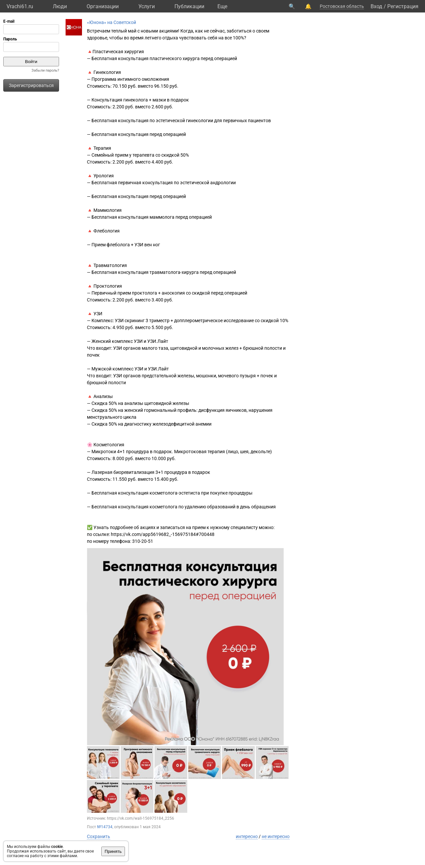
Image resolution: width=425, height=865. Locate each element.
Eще (222, 6)
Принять (113, 851)
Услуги (146, 6)
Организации (103, 6)
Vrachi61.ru (20, 6)
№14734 (104, 827)
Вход (376, 6)
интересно (247, 836)
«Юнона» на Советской (111, 22)
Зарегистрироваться (31, 85)
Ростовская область (342, 6)
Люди (60, 6)
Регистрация (402, 6)
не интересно (276, 836)
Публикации (189, 6)
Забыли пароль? (45, 70)
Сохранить (98, 836)
